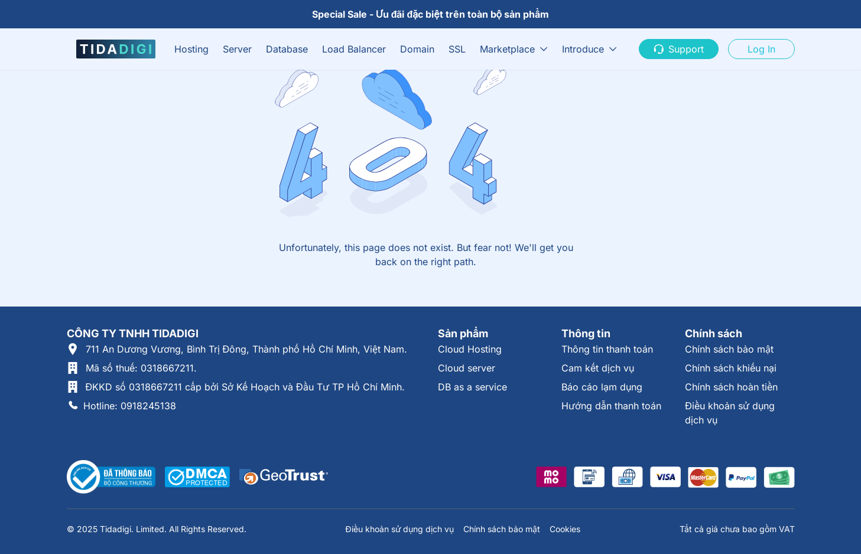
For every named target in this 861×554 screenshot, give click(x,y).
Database (287, 49)
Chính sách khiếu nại (730, 368)
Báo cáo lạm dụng (601, 387)
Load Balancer (354, 49)
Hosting (191, 49)
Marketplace (507, 49)
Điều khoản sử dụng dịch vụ (399, 529)
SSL (457, 49)
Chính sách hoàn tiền (731, 387)
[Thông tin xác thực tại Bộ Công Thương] (111, 477)
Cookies (565, 529)
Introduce (583, 49)
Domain (417, 49)
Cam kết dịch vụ (597, 368)
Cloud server (466, 368)
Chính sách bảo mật (729, 349)
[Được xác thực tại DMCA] (197, 477)
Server (237, 49)
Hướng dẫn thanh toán (611, 406)
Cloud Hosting (470, 349)
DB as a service (472, 387)
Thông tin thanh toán (607, 349)
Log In (761, 49)
